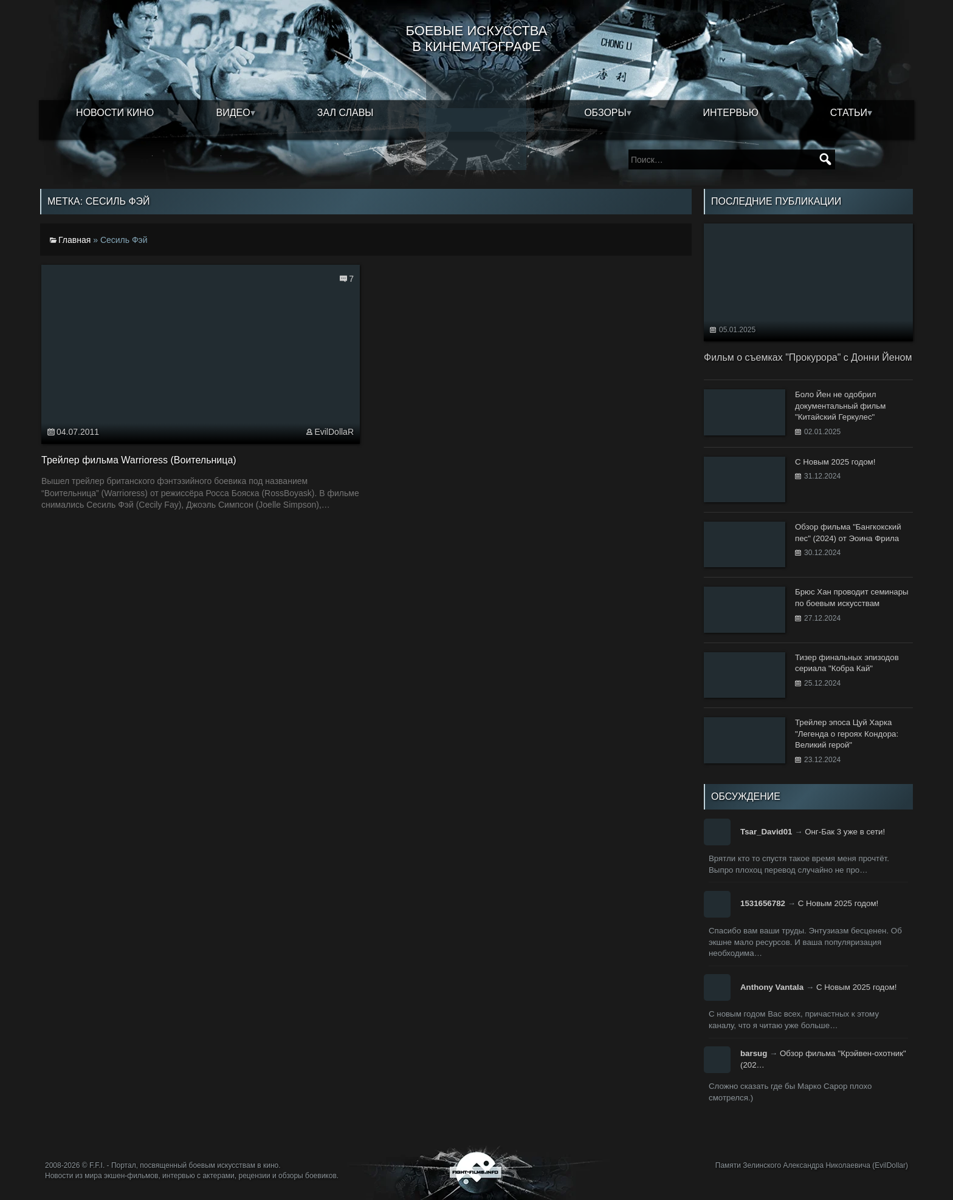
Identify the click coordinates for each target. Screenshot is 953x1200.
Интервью (731, 112)
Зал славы (345, 112)
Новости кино (115, 112)
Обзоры (605, 112)
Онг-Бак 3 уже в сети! (845, 831)
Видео (233, 112)
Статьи (848, 112)
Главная (74, 240)
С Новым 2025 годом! (838, 903)
